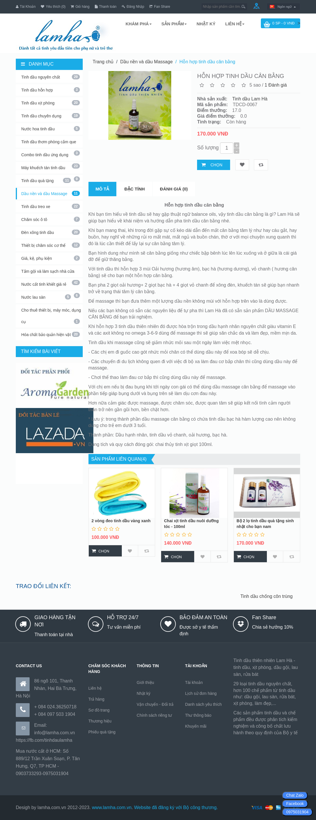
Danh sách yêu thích (203, 701)
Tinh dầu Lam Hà (249, 96)
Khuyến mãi (195, 723)
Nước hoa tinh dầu (50, 126)
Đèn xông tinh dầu (50, 229)
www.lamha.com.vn (112, 804)
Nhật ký (144, 691)
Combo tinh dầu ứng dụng (50, 154)
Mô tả (102, 186)
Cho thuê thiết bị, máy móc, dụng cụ (51, 313)
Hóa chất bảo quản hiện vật (50, 331)
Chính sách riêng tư (154, 712)
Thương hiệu (99, 718)
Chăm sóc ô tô (50, 216)
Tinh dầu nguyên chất (50, 74)
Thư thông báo (198, 712)
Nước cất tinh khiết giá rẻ (50, 283)
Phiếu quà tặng (102, 729)
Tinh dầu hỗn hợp (50, 87)
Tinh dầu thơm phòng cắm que (50, 141)
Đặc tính (134, 186)
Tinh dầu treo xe (50, 203)
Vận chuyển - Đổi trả (155, 701)
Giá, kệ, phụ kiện (50, 255)
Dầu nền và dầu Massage (50, 190)
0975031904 (297, 812)
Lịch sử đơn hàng (201, 691)
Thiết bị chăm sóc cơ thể (50, 242)
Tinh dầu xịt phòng (50, 100)
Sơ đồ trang (99, 707)
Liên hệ (95, 685)
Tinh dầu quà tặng (46, 177)
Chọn (216, 162)
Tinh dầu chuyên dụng (50, 113)
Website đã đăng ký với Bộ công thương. (176, 804)
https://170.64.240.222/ (256, 737)
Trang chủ (103, 59)
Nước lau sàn (46, 294)
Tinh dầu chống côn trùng (281, 593)
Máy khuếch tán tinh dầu (50, 167)
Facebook (295, 803)
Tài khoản (194, 680)
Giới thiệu (145, 680)
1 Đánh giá (276, 82)
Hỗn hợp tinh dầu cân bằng (207, 59)
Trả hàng (96, 696)
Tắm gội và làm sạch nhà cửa (50, 270)
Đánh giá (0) (174, 186)
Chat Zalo (295, 795)
